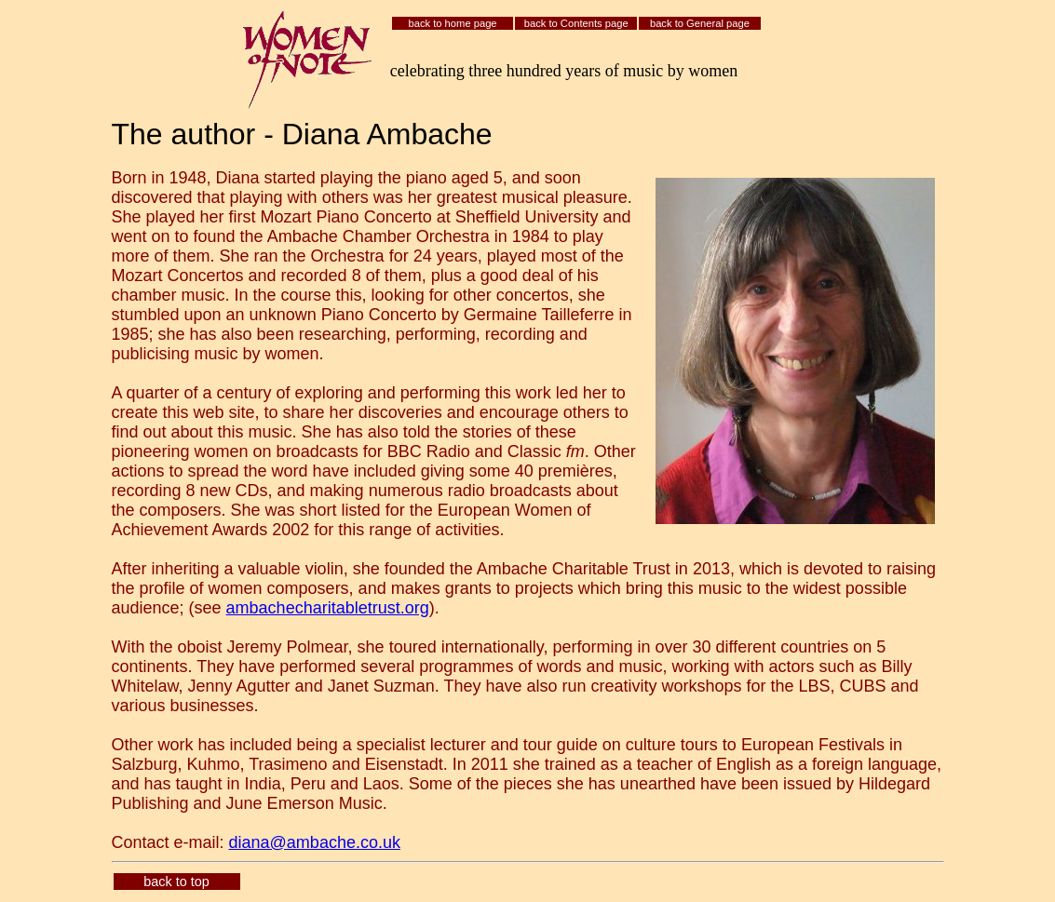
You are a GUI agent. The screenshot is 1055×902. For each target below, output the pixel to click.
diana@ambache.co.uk (314, 842)
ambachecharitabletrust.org (327, 608)
